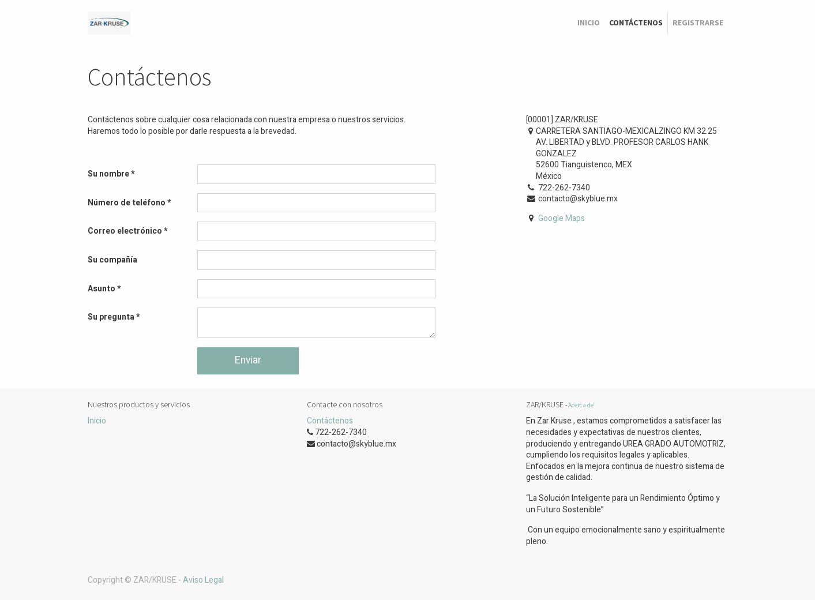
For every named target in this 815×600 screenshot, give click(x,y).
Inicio (97, 421)
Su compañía (112, 260)
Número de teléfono (127, 203)
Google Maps (561, 218)
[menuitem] (588, 23)
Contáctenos (330, 421)
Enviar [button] (248, 360)
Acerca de (581, 405)
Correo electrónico (125, 231)
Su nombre (108, 174)
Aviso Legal (203, 580)
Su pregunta (111, 317)
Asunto (101, 289)
